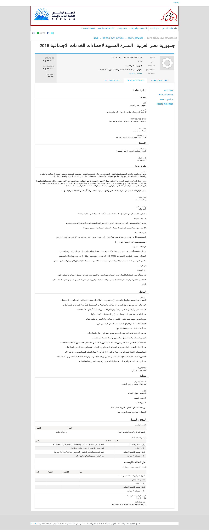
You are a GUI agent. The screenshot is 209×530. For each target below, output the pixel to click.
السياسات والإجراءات (138, 28)
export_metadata (165, 103)
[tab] (159, 80)
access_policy (166, 99)
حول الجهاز (154, 28)
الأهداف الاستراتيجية (106, 28)
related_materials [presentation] (159, 80)
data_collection (166, 94)
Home (96, 38)
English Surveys (88, 28)
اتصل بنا (33, 523)
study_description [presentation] (135, 80)
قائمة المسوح (167, 28)
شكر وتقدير (122, 28)
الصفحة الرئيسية (175, 28)
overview (168, 90)
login (176, 3)
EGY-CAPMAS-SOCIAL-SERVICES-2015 (162, 38)
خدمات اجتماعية (135, 73)
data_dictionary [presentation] (112, 80)
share (42, 33)
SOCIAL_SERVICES (135, 38)
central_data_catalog (113, 38)
